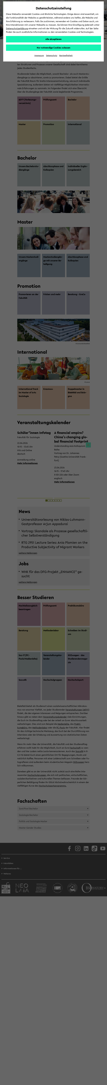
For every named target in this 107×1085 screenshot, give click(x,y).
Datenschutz (51, 55)
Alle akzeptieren (53, 39)
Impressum (39, 55)
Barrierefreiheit (66, 55)
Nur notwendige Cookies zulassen (53, 47)
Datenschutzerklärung (17, 28)
